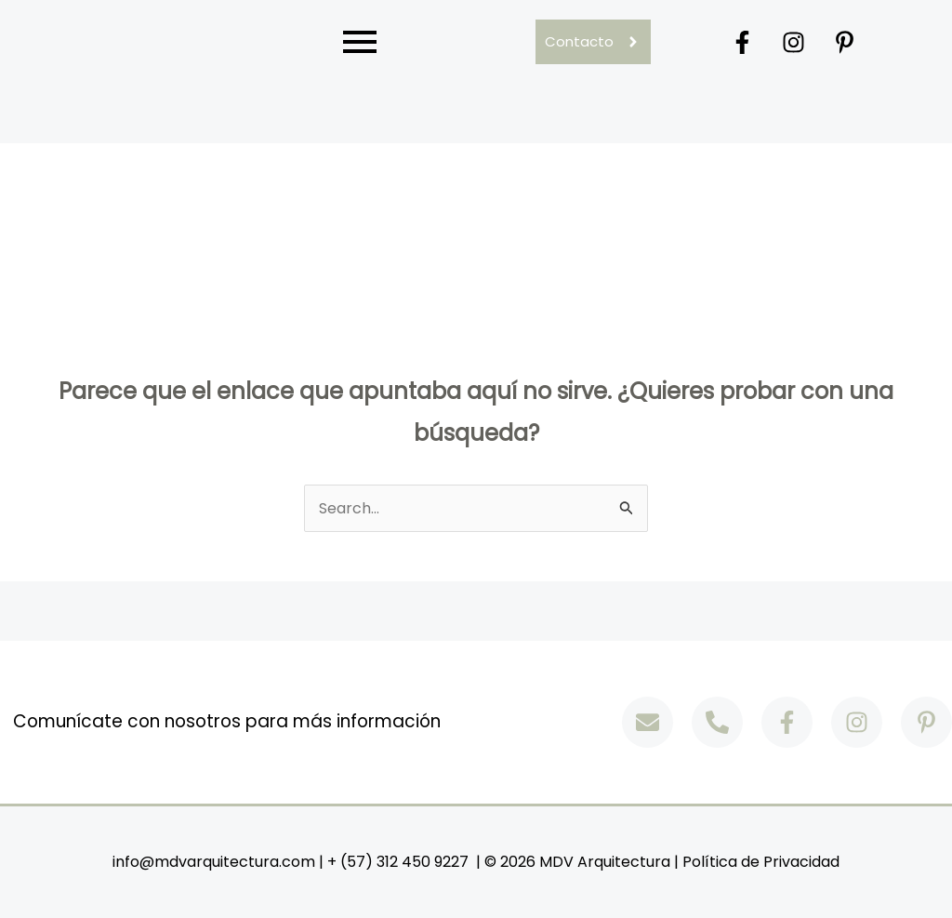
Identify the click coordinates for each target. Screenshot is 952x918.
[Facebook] (787, 722)
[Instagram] (856, 722)
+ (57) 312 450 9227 (398, 861)
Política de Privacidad (761, 861)
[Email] (647, 722)
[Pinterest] (926, 722)
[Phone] (717, 722)
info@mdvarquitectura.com (213, 861)
